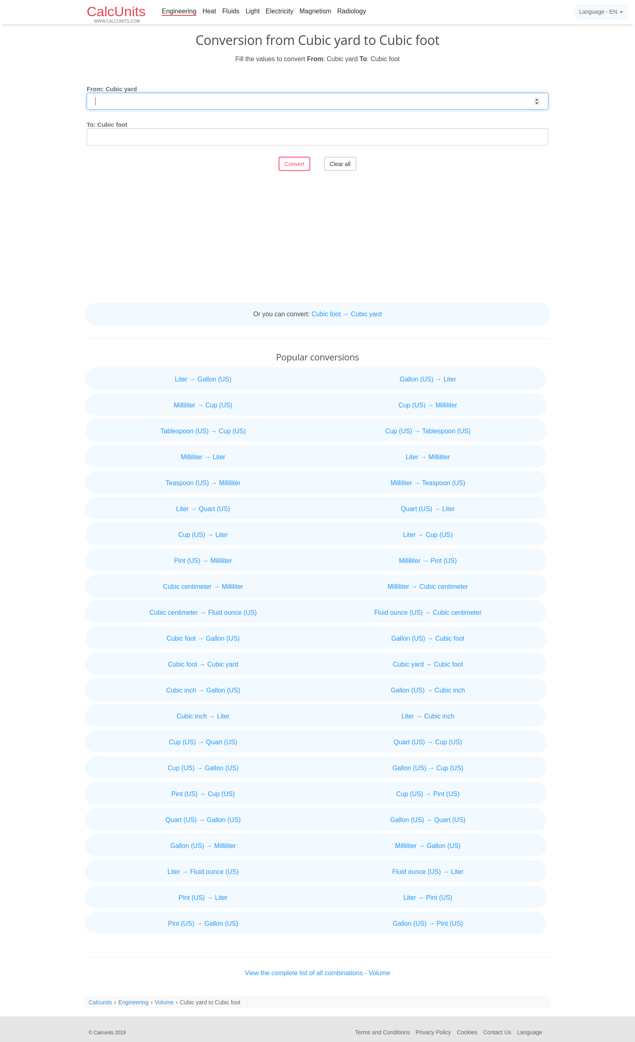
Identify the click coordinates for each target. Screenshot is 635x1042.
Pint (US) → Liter (203, 897)
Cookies (467, 1032)
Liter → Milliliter (428, 457)
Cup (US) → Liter (203, 534)
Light (252, 11)
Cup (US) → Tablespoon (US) (427, 431)
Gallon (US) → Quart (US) (428, 819)
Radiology (351, 11)
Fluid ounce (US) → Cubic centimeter (428, 612)
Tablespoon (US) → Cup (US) (203, 431)
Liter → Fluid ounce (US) (203, 871)
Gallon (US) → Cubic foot (428, 638)
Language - (601, 12)
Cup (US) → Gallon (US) (203, 768)
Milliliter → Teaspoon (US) (427, 482)
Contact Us (497, 1032)
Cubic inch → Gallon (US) (203, 690)
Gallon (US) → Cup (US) (427, 768)
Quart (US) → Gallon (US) (203, 819)
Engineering (179, 11)
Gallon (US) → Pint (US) (428, 923)
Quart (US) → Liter (428, 508)
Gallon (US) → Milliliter (203, 845)
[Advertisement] (317, 237)
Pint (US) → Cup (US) (202, 794)
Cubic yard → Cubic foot (428, 664)
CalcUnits (116, 13)
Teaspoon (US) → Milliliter (203, 482)
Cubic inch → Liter (203, 716)
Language (529, 1032)
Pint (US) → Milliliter (203, 560)
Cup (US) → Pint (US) (427, 794)
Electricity (279, 11)
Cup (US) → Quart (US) (203, 742)
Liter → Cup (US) (428, 534)
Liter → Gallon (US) (203, 379)
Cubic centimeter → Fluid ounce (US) (203, 612)
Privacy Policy (433, 1032)
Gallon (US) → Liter (428, 379)
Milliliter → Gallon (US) (428, 845)
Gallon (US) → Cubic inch (428, 690)
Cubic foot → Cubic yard (346, 314)
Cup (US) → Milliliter (427, 405)
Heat (209, 11)
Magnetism (315, 11)
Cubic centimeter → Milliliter (203, 586)
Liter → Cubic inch (427, 716)
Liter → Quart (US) (203, 508)
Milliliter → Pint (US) (428, 560)
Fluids (231, 11)
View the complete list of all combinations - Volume (317, 973)
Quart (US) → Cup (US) (428, 742)
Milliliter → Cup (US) (203, 405)
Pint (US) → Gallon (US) (203, 923)
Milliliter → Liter (203, 457)
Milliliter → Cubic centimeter (428, 586)
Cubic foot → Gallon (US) (203, 638)
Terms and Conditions (382, 1032)
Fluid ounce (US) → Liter (427, 871)
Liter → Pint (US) (427, 897)
